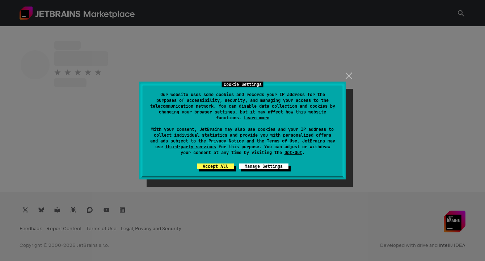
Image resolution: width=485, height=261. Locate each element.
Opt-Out (293, 153)
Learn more (256, 118)
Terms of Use (282, 141)
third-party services (190, 147)
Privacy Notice (226, 141)
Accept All (215, 166)
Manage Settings (264, 166)
